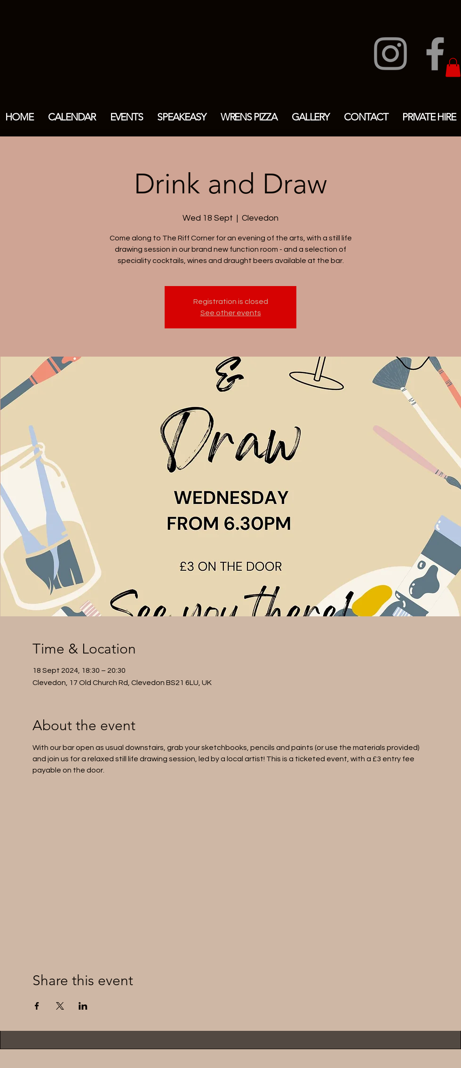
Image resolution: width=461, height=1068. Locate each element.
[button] (453, 67)
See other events (230, 313)
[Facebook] (435, 54)
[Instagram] (390, 54)
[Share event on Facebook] (36, 1006)
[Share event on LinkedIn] (83, 1006)
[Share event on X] (60, 1006)
